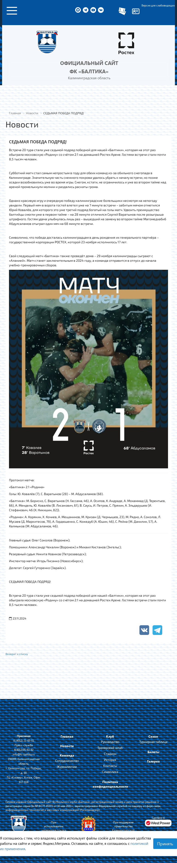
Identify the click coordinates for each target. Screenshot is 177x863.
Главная (67, 736)
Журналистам (67, 766)
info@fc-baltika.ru (24, 754)
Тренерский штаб (110, 748)
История (110, 759)
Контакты (110, 765)
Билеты (153, 752)
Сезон (153, 736)
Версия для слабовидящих (158, 5)
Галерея (153, 761)
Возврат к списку (17, 653)
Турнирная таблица (153, 742)
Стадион (110, 753)
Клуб (110, 736)
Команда (67, 755)
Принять (165, 843)
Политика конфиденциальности (110, 784)
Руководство (110, 742)
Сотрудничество (67, 760)
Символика (110, 771)
